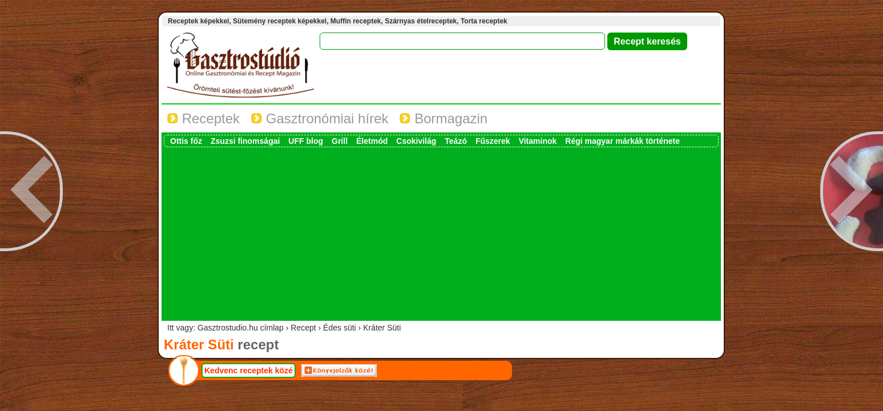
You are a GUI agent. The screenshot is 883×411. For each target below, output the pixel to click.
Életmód (372, 141)
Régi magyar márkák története (622, 141)
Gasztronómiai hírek (319, 118)
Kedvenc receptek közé (248, 370)
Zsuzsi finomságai (245, 141)
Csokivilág (416, 141)
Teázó (456, 141)
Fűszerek (492, 141)
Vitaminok (538, 141)
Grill (340, 141)
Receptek (203, 118)
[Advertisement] (441, 233)
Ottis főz (186, 141)
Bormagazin (443, 118)
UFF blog (305, 141)
